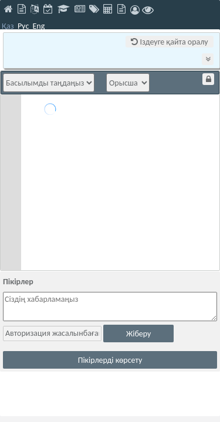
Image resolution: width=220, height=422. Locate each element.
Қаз (8, 26)
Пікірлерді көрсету (110, 360)
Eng (38, 26)
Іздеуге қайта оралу (169, 42)
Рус (23, 26)
